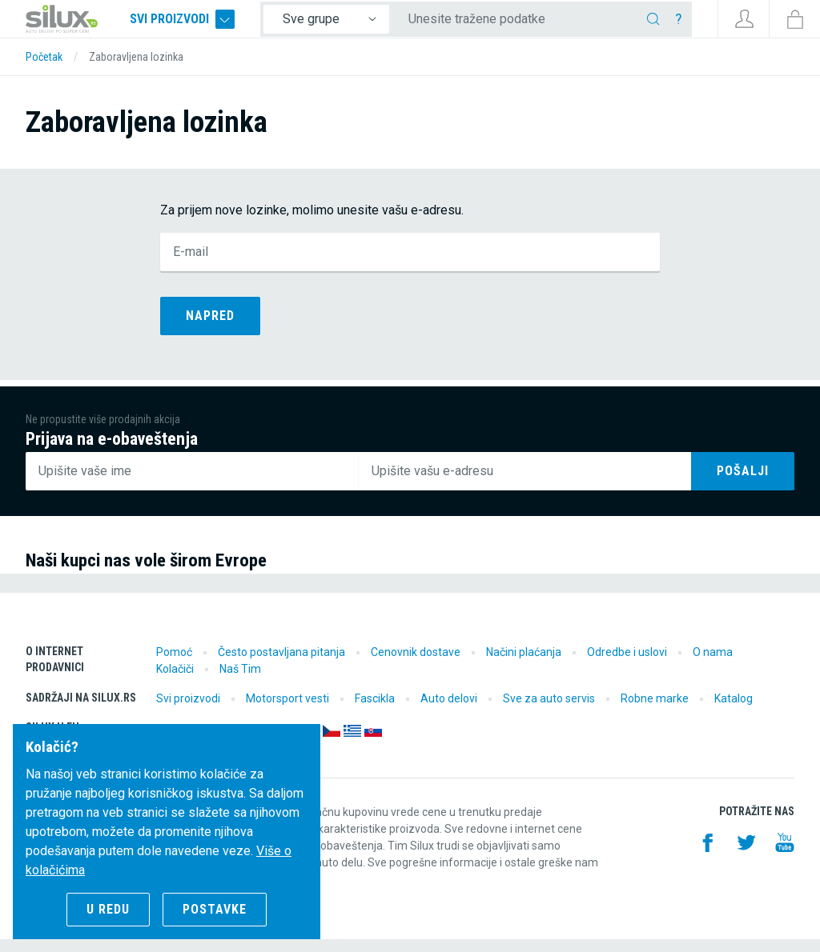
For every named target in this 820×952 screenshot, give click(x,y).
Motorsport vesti (287, 711)
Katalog (733, 711)
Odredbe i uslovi (627, 664)
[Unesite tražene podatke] (534, 25)
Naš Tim (240, 681)
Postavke (215, 909)
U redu (108, 909)
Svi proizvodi (208, 25)
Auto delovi (448, 711)
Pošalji (743, 483)
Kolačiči (175, 681)
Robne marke (655, 711)
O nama (713, 664)
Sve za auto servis (549, 711)
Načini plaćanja (523, 664)
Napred (210, 328)
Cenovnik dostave (415, 664)
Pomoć (174, 664)
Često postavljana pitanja (281, 664)
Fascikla (375, 711)
